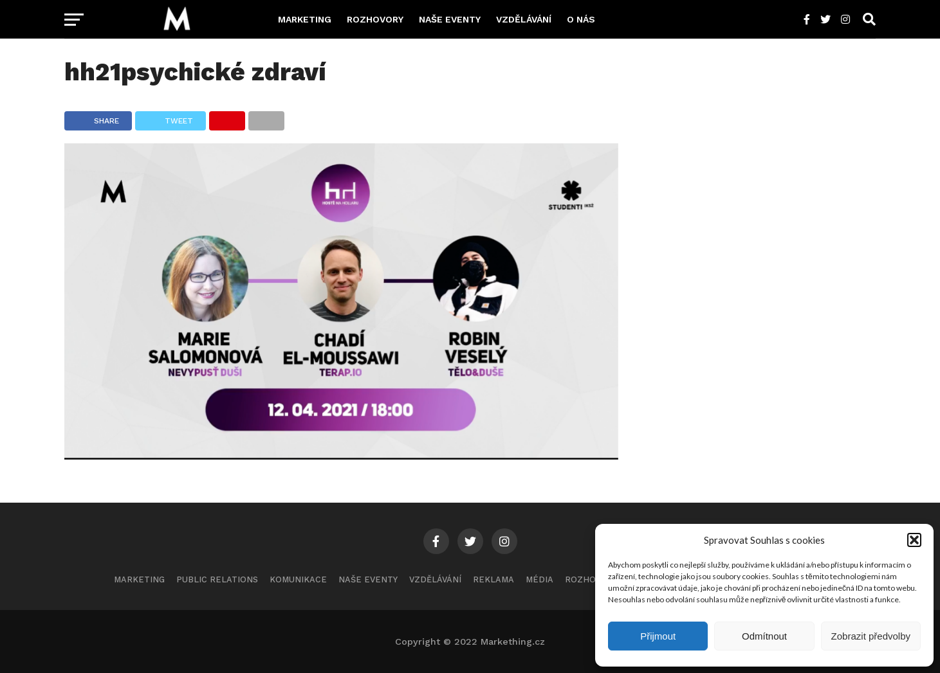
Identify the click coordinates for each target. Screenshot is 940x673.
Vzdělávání (523, 19)
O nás (581, 19)
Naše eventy (450, 19)
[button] (914, 540)
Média (539, 579)
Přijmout (658, 636)
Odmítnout (764, 636)
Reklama (493, 579)
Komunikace (298, 579)
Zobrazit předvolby (870, 636)
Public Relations (217, 579)
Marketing (304, 19)
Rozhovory (375, 19)
